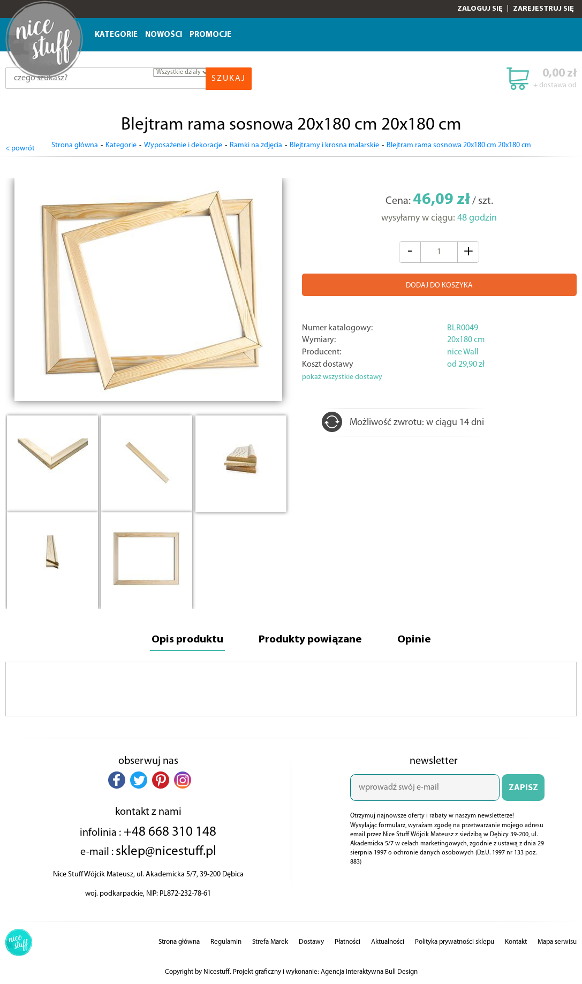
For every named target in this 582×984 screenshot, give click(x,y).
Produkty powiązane (312, 638)
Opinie (419, 638)
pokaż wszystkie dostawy (342, 375)
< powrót (20, 146)
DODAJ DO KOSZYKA (439, 283)
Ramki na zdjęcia (256, 145)
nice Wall (463, 350)
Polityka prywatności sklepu (454, 940)
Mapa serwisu (557, 940)
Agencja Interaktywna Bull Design (369, 970)
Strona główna (74, 145)
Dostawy (311, 940)
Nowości (163, 35)
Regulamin (225, 940)
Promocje (210, 35)
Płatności (347, 940)
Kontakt (516, 940)
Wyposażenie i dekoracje (183, 145)
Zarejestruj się (543, 9)
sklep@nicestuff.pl (166, 850)
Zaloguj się (480, 9)
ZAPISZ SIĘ (523, 791)
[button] (116, 779)
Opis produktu (183, 638)
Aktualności (387, 940)
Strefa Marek (270, 940)
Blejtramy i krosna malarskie (334, 145)
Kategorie (116, 35)
